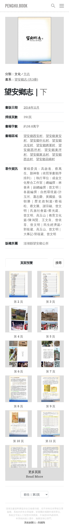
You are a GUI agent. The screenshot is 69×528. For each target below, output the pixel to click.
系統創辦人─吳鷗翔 (34, 522)
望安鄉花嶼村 (45, 159)
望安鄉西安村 (33, 136)
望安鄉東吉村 (39, 154)
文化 (18, 74)
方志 (27, 74)
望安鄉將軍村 (45, 145)
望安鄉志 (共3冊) (26, 79)
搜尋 (58, 263)
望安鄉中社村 (39, 140)
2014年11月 (31, 107)
